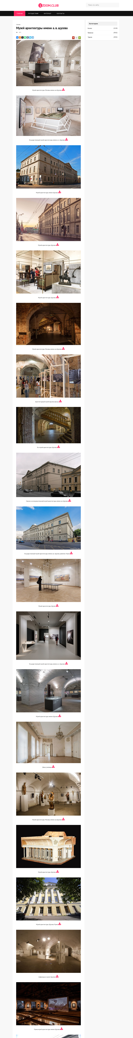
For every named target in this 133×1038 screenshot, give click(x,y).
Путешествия (33, 13)
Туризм (18, 24)
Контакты (60, 13)
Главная (20, 13)
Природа (90, 33)
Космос (90, 28)
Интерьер (47, 13)
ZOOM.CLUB (48, 5)
